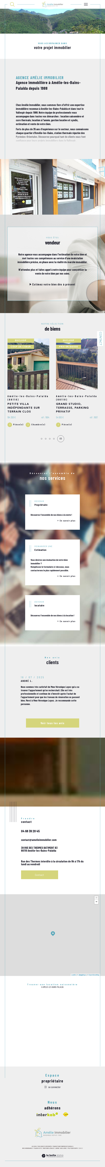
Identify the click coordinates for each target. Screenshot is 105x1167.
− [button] (96, 904)
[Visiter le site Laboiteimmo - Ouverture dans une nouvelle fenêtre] (52, 1160)
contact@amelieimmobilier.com (39, 841)
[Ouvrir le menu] (85, 4)
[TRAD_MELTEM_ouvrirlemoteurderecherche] (12, 4)
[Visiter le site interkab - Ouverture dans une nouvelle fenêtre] (47, 1116)
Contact (100, 338)
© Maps (81, 976)
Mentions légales (48, 1150)
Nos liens (63, 1150)
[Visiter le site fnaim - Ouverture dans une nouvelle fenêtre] (65, 1116)
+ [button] (96, 900)
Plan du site (38, 1150)
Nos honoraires (27, 1150)
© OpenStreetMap (93, 976)
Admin (57, 1150)
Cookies (81, 1150)
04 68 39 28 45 (30, 833)
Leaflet (73, 976)
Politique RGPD (73, 1150)
